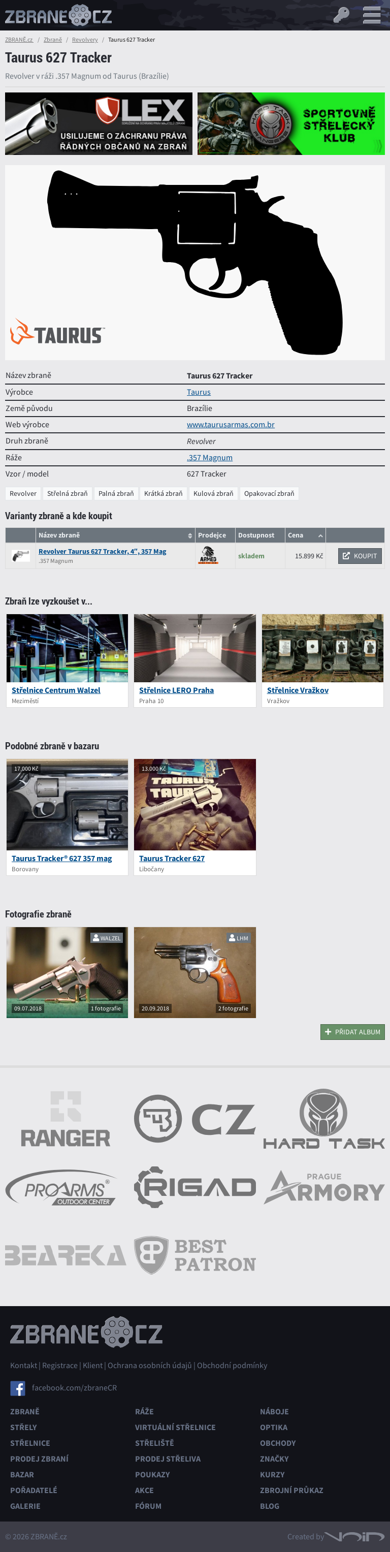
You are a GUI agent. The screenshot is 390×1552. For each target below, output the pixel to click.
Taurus (199, 392)
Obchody (278, 1443)
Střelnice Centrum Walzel (56, 690)
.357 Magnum (210, 458)
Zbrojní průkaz (291, 1490)
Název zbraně (59, 535)
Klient (93, 1365)
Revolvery (85, 40)
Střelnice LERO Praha (176, 690)
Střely (23, 1427)
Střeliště (154, 1443)
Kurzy (272, 1474)
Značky (274, 1458)
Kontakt (23, 1365)
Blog (269, 1506)
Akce (144, 1490)
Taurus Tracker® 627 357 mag (62, 858)
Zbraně (53, 40)
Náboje (274, 1411)
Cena (295, 535)
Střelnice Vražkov (298, 690)
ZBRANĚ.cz (19, 40)
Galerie (25, 1506)
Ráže (144, 1411)
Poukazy (152, 1474)
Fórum (148, 1506)
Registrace (60, 1365)
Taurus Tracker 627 (172, 858)
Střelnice (30, 1443)
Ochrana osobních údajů (150, 1365)
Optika (273, 1427)
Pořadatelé (33, 1490)
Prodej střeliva (168, 1458)
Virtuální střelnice (175, 1427)
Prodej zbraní (39, 1458)
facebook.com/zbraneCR (74, 1388)
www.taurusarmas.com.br (231, 425)
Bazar (22, 1474)
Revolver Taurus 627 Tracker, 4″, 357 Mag (102, 551)
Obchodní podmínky (232, 1365)
